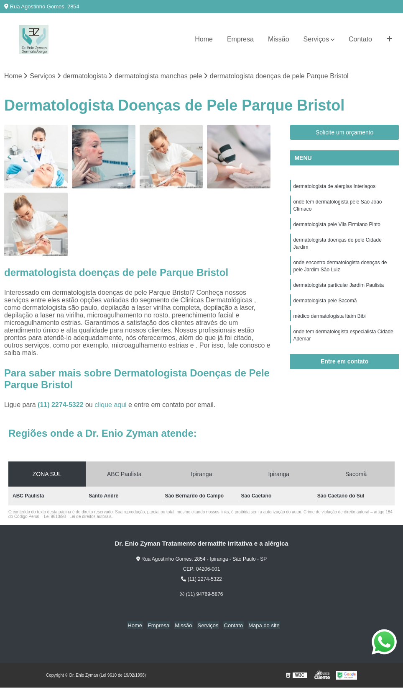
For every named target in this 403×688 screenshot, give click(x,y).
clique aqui (110, 405)
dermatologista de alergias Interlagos (334, 187)
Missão (278, 39)
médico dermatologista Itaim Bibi (329, 321)
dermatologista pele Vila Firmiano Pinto (336, 226)
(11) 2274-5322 (61, 405)
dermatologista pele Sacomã (325, 305)
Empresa (240, 39)
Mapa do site (260, 626)
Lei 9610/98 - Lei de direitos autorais (78, 517)
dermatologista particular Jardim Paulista (338, 289)
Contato (360, 39)
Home (204, 39)
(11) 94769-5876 (201, 595)
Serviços (316, 39)
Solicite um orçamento (345, 132)
